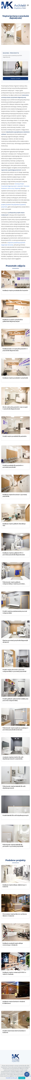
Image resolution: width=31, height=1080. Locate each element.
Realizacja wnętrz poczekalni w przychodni (15, 378)
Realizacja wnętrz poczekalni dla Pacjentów (15, 290)
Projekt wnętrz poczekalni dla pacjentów (15, 436)
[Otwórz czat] (26, 1074)
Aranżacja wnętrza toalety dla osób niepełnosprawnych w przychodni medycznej (13, 758)
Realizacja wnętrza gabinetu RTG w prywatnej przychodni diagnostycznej (14, 553)
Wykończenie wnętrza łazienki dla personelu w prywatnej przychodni (13, 845)
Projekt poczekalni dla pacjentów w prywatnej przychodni (13, 466)
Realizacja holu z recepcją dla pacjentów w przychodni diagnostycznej (15, 349)
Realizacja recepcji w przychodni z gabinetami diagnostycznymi (13, 320)
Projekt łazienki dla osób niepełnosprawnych (15, 815)
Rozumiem (21, 1078)
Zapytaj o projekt (15, 78)
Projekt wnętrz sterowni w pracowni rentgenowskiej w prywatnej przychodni (14, 670)
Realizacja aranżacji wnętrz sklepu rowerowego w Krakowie (13, 944)
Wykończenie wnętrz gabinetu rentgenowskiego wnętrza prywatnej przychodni (13, 583)
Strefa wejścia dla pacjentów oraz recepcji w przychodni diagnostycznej (15, 408)
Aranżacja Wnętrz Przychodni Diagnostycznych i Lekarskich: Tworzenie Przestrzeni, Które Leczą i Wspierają (15, 186)
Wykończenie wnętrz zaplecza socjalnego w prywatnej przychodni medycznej (15, 729)
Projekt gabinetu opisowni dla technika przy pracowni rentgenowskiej (15, 699)
